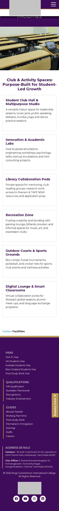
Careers (10, 436)
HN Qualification (15, 386)
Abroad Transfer (14, 411)
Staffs (9, 432)
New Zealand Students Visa (21, 369)
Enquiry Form (55, 405)
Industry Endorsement (18, 398)
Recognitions (13, 394)
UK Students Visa (15, 361)
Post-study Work (15, 419)
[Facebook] (16, 499)
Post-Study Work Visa (17, 373)
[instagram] (34, 499)
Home (6, 331)
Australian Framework (18, 390)
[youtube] (25, 499)
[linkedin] (43, 499)
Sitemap (10, 428)
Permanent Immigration (19, 424)
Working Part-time (16, 415)
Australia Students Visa (18, 365)
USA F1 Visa (12, 357)
